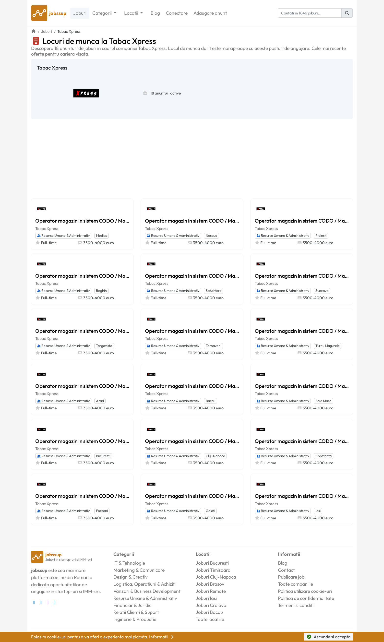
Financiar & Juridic (132, 605)
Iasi (318, 511)
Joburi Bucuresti (212, 563)
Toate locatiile (210, 619)
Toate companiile (295, 584)
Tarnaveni (213, 346)
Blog (155, 13)
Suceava (321, 290)
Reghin (101, 290)
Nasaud (211, 235)
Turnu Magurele (327, 346)
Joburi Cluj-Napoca (216, 577)
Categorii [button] (102, 13)
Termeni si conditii (296, 605)
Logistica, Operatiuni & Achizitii (145, 584)
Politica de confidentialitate (306, 598)
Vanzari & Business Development (146, 591)
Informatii (162, 637)
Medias (101, 235)
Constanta (323, 456)
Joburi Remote (211, 591)
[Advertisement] (192, 156)
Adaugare (210, 13)
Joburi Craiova (211, 605)
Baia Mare (323, 401)
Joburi (79, 13)
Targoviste (104, 346)
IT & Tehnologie (129, 563)
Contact (286, 570)
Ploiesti (320, 235)
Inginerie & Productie (134, 619)
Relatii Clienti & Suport (136, 612)
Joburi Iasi (206, 598)
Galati (210, 511)
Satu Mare (214, 290)
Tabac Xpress (47, 228)
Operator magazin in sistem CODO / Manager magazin (82, 220)
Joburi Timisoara (213, 570)
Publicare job (291, 577)
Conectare (177, 13)
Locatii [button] (131, 13)
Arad (100, 401)
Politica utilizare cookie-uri (305, 591)
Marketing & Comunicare (139, 570)
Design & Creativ (130, 577)
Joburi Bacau (209, 612)
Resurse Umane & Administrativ (63, 235)
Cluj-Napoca (215, 456)
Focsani (102, 511)
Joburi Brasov (210, 584)
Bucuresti (103, 456)
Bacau (210, 401)
